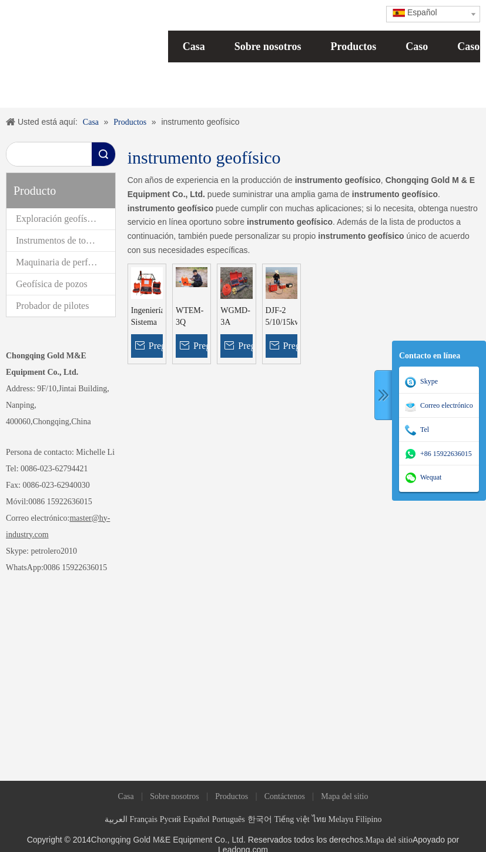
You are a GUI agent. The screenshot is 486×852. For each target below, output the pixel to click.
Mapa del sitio (344, 796)
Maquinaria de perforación (65, 262)
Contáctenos (284, 796)
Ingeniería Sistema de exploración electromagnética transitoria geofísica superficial (147, 317)
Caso (416, 46)
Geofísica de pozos (52, 284)
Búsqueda (103, 154)
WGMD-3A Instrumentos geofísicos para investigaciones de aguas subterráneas (236, 317)
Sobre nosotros (267, 46)
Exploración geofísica (57, 219)
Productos (354, 46)
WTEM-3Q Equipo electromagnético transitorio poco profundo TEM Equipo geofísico (191, 317)
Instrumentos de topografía (65, 240)
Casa (194, 46)
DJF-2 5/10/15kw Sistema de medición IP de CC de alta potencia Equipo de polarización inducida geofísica (281, 317)
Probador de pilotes (52, 306)
